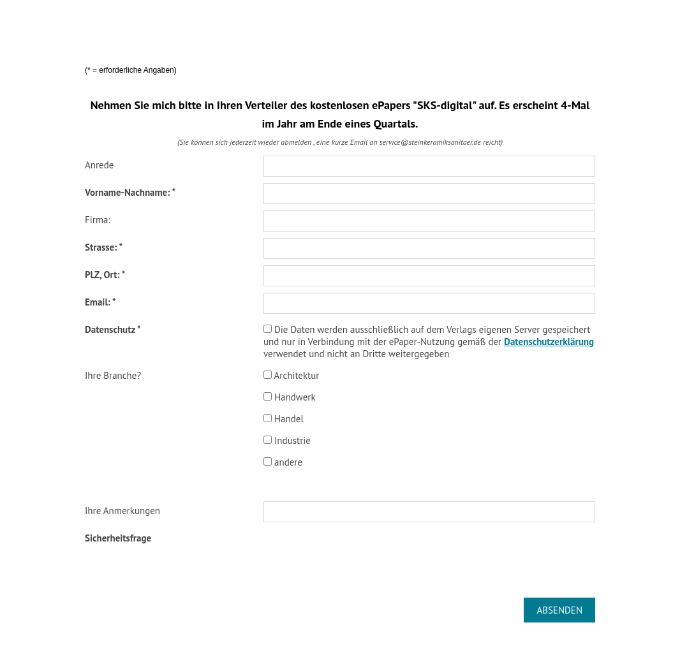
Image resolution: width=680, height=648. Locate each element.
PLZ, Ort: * (105, 275)
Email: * (100, 302)
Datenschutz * (113, 329)
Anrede (99, 165)
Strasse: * (103, 247)
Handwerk (289, 397)
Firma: (97, 220)
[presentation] (360, 553)
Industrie (287, 440)
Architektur (291, 375)
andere (282, 462)
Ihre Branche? (113, 375)
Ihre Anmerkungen (122, 510)
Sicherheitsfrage (118, 538)
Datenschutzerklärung (549, 341)
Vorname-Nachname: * (130, 192)
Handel (283, 419)
